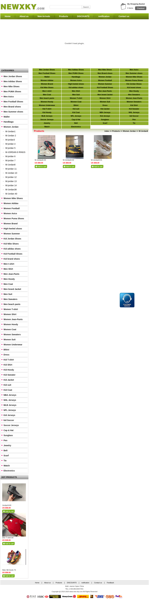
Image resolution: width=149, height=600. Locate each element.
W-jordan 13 (11, 181)
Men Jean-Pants (11, 274)
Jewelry (7, 445)
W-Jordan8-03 (40, 160)
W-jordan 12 (11, 177)
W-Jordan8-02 (68, 160)
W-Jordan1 (10, 131)
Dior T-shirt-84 (7, 538)
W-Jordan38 (11, 189)
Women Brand (11, 223)
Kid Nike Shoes (11, 244)
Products (63, 16)
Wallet (7, 117)
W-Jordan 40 (11, 194)
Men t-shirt (9, 264)
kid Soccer (9, 420)
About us (24, 16)
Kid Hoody (9, 370)
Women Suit (10, 339)
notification (103, 16)
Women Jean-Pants (13, 319)
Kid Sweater (9, 375)
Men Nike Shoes (11, 86)
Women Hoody (11, 324)
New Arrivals (44, 16)
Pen (5, 440)
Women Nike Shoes (13, 198)
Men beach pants (12, 304)
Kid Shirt (8, 365)
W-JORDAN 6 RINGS (15, 152)
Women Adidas (11, 203)
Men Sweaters (10, 299)
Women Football (12, 208)
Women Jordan (11, 127)
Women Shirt (10, 314)
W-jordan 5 (10, 148)
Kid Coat (8, 390)
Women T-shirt (11, 309)
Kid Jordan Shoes (12, 238)
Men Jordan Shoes (13, 76)
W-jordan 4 (10, 144)
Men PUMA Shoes (12, 91)
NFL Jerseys (10, 410)
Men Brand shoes (12, 106)
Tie (5, 460)
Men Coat (8, 284)
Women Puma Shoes (14, 218)
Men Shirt (8, 269)
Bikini (6, 349)
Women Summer (12, 233)
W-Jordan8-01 (96, 160)
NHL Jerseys (10, 400)
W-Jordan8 (10, 164)
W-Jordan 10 (11, 173)
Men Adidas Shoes (13, 81)
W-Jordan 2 (10, 135)
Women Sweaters (12, 334)
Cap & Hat (8, 430)
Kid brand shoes (12, 259)
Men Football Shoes (13, 101)
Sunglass (8, 435)
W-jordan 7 (10, 160)
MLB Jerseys (10, 405)
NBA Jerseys (10, 395)
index (106, 131)
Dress (6, 354)
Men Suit (8, 294)
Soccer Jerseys (11, 425)
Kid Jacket (9, 380)
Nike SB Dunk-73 (9, 570)
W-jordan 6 (10, 156)
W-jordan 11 (11, 169)
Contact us (123, 16)
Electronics (9, 470)
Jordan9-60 (6, 505)
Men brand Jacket (12, 289)
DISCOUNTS (83, 16)
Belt (5, 450)
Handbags (9, 122)
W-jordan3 (10, 140)
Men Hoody (9, 279)
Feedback (110, 583)
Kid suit (7, 385)
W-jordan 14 (11, 185)
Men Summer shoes (13, 112)
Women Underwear (13, 344)
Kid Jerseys (9, 415)
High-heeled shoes (13, 228)
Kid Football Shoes (13, 254)
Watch (7, 465)
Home (8, 16)
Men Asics (9, 96)
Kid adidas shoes (12, 249)
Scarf (6, 455)
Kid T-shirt (9, 360)
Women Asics (10, 213)
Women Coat (10, 329)
